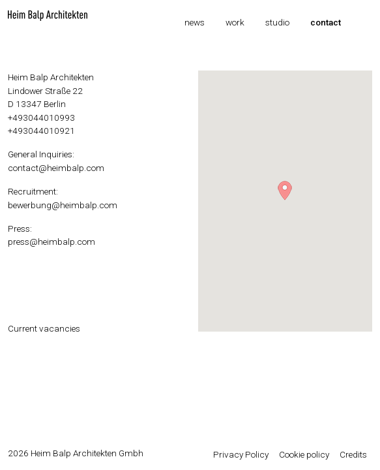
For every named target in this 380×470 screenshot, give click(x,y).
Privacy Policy (241, 454)
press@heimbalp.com (51, 241)
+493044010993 (41, 117)
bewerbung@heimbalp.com (62, 205)
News (194, 22)
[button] (284, 190)
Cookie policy (304, 454)
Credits (353, 454)
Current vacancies (44, 328)
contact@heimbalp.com (56, 168)
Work (235, 22)
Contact (325, 22)
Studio (277, 22)
